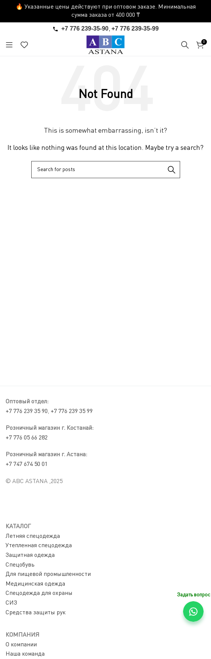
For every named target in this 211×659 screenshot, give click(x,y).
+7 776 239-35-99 (135, 28)
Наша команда (25, 654)
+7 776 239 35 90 (27, 411)
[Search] (185, 44)
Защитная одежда (30, 555)
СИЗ (11, 603)
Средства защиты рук (35, 613)
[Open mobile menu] (9, 44)
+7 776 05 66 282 (27, 438)
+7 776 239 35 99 (72, 411)
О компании (21, 645)
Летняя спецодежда (33, 536)
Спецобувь (20, 565)
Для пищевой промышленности (48, 574)
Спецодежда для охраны (39, 593)
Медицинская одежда (35, 584)
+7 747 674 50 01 (27, 464)
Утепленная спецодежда (39, 546)
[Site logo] (105, 45)
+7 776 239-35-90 (85, 28)
